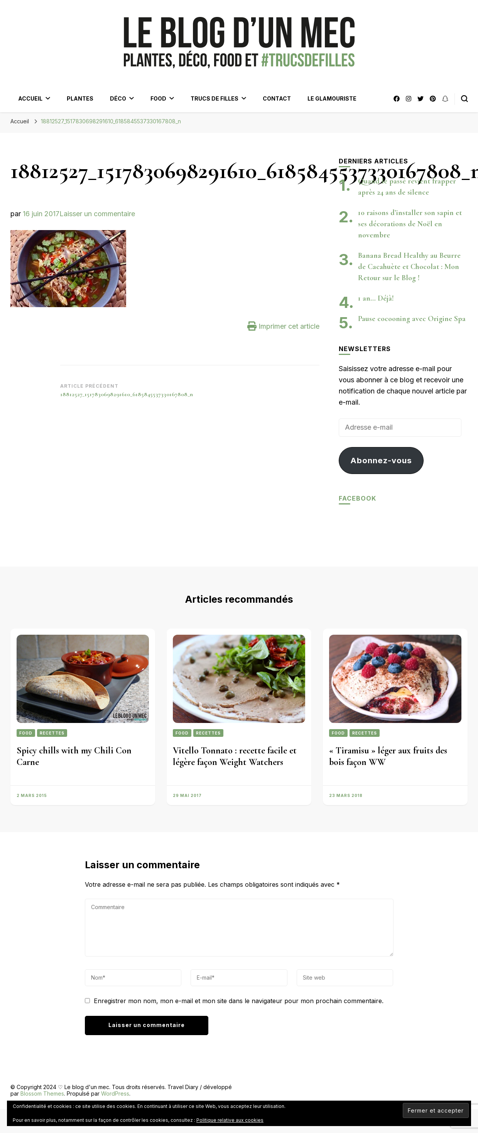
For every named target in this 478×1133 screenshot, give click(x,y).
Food (158, 98)
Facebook (357, 498)
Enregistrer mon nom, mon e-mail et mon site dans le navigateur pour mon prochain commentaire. (238, 1001)
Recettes (52, 733)
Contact (277, 98)
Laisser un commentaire (97, 214)
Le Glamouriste (331, 98)
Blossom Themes (42, 1093)
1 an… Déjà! (376, 298)
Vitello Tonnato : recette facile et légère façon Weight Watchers (235, 756)
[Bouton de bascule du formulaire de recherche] (464, 98)
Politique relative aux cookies (229, 1120)
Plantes (80, 98)
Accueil (30, 98)
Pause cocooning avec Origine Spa (412, 318)
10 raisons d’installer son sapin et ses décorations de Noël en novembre (410, 224)
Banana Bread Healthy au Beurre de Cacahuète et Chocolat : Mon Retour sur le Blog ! (409, 266)
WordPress (115, 1093)
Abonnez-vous (381, 460)
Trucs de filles (214, 98)
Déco (118, 98)
